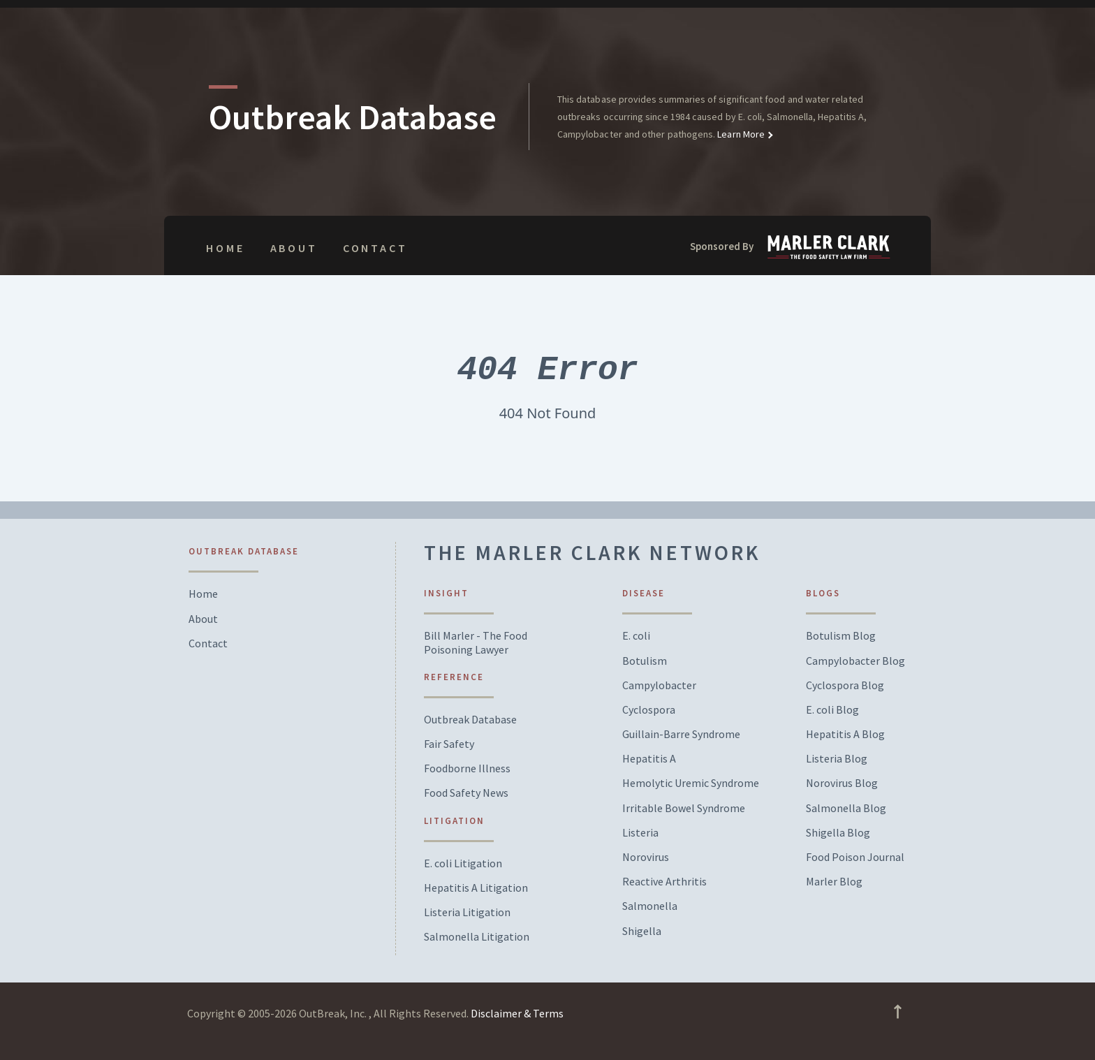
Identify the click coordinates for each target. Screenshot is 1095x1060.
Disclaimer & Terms (517, 1013)
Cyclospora (648, 709)
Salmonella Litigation (476, 936)
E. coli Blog (832, 709)
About (294, 247)
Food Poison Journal (855, 857)
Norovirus (645, 857)
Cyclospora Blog (845, 685)
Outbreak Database (470, 719)
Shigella (641, 931)
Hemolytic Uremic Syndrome (690, 783)
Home (225, 247)
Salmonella (649, 906)
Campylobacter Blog (855, 661)
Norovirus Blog (842, 783)
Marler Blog (834, 881)
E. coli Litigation (463, 863)
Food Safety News (466, 793)
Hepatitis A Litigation (476, 888)
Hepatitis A (649, 758)
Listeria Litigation (467, 912)
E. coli (636, 635)
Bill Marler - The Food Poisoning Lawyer (475, 642)
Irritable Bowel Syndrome (683, 808)
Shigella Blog (838, 832)
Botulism (644, 661)
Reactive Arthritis (664, 881)
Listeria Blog (836, 758)
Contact (375, 247)
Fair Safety (449, 744)
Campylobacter (659, 685)
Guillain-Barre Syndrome (681, 734)
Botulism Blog (841, 635)
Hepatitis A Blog (845, 734)
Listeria (640, 832)
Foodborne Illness (467, 768)
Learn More (740, 134)
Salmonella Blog (846, 808)
